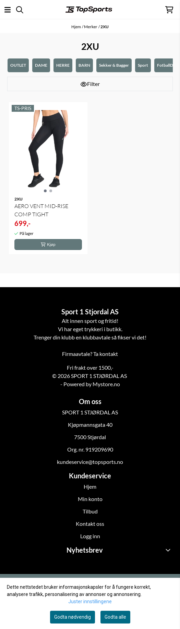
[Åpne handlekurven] (169, 9)
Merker (90, 26)
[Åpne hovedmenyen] (7, 9)
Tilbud (90, 511)
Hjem (76, 26)
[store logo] (88, 9)
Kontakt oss (90, 523)
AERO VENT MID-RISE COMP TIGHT (41, 210)
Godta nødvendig (72, 617)
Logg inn (90, 536)
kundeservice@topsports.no (90, 461)
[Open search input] (19, 9)
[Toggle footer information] (169, 550)
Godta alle (115, 617)
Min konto (90, 499)
